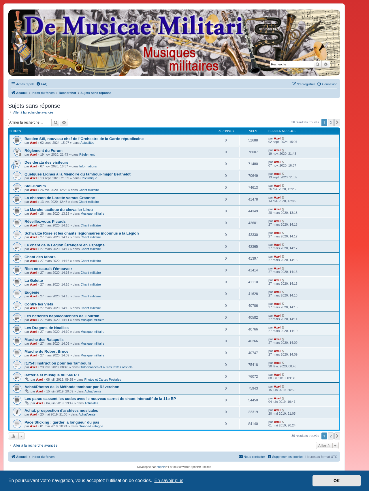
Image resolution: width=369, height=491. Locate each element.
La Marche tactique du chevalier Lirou (59, 209)
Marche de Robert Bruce (46, 351)
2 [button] (331, 122)
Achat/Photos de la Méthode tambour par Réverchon (72, 387)
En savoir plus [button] (168, 480)
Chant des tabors (40, 257)
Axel (33, 142)
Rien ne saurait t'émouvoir (48, 269)
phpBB (161, 467)
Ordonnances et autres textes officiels (106, 367)
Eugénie (32, 292)
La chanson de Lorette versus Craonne (60, 198)
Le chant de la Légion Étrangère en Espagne (65, 245)
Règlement (87, 154)
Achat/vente (92, 391)
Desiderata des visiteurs (46, 162)
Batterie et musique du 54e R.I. (52, 375)
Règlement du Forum (44, 150)
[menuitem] (42, 84)
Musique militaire (93, 213)
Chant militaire (89, 190)
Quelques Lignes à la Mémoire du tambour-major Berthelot (78, 174)
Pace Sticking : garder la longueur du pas (62, 422)
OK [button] (337, 480)
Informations (88, 166)
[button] (337, 122)
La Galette (34, 280)
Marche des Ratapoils (44, 339)
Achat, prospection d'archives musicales (61, 410)
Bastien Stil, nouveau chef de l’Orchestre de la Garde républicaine (84, 139)
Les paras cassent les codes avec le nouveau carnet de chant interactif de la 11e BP (100, 398)
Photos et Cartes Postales (102, 379)
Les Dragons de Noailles (47, 328)
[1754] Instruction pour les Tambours (58, 363)
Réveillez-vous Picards (45, 221)
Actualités (87, 142)
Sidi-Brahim (35, 186)
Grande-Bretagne (91, 426)
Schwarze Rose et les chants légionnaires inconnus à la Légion (82, 233)
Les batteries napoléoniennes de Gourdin (62, 316)
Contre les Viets (39, 304)
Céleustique (88, 178)
